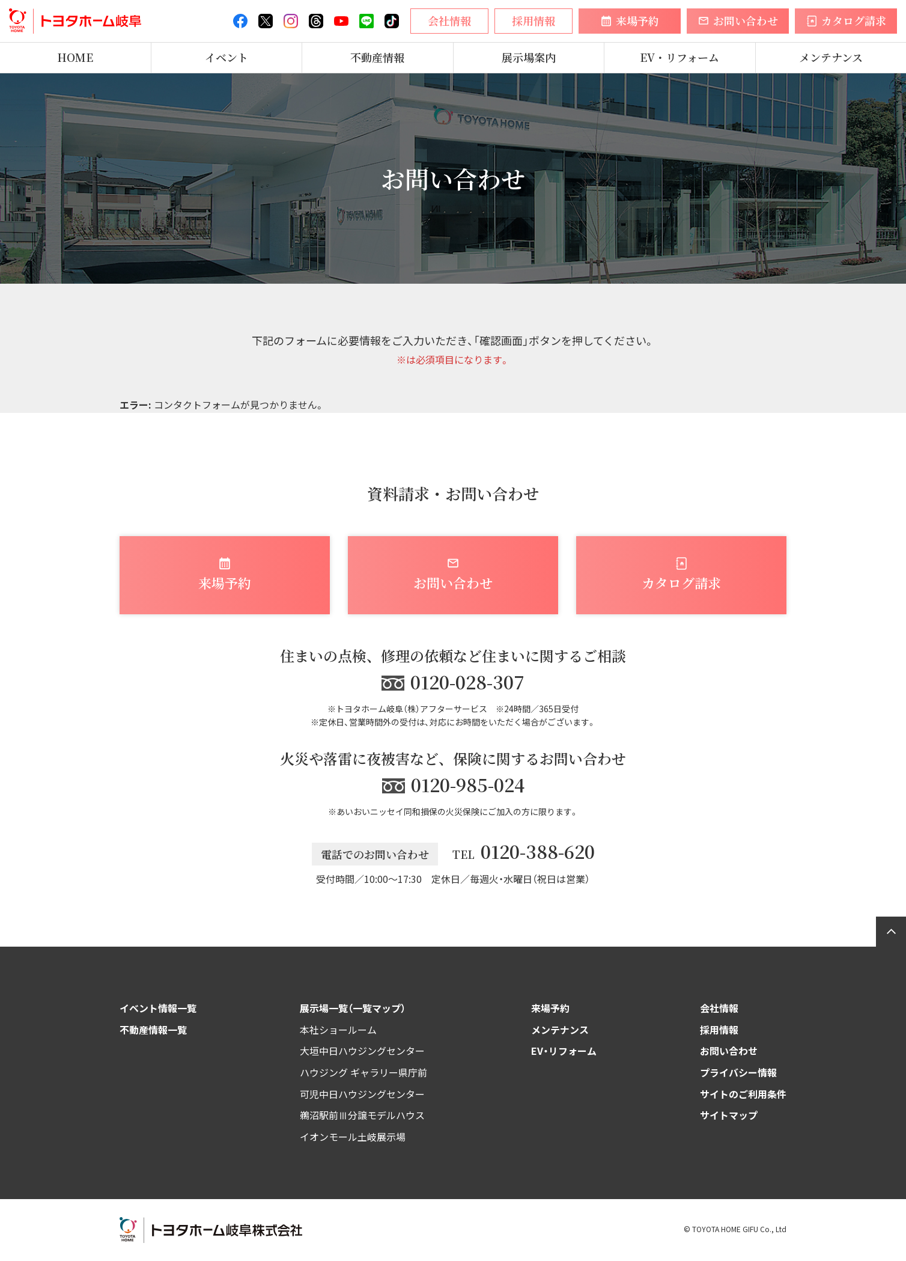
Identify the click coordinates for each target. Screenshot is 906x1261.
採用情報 (719, 1029)
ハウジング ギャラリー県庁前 (363, 1072)
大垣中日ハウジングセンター (362, 1050)
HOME (75, 58)
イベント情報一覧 (158, 1008)
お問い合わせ (729, 1050)
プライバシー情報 (738, 1072)
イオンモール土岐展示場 (353, 1136)
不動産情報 (377, 58)
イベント (226, 58)
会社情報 (719, 1008)
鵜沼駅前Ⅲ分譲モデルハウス (362, 1115)
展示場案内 (529, 58)
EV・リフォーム (679, 58)
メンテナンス (831, 58)
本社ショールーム (338, 1029)
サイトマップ (729, 1115)
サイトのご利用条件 (743, 1094)
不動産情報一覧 (153, 1029)
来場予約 (550, 1008)
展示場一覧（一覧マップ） (353, 1008)
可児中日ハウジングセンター (362, 1094)
